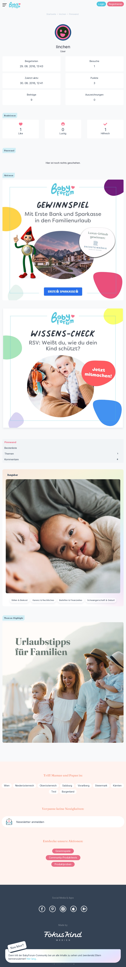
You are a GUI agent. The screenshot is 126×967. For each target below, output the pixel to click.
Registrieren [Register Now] (115, 4)
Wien (7, 785)
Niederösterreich (24, 785)
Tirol (53, 791)
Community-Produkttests (63, 857)
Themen (62, 454)
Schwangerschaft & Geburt (101, 600)
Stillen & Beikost (19, 600)
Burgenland (68, 791)
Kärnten (117, 785)
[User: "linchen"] (63, 38)
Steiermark (101, 785)
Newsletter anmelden (30, 822)
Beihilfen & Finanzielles (70, 600)
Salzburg (67, 785)
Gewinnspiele (63, 851)
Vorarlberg (83, 785)
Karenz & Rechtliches (43, 600)
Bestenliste (10, 448)
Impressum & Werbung (63, 963)
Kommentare (62, 460)
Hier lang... (32, 959)
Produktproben (63, 864)
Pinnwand (10, 442)
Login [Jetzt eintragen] (101, 4)
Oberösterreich (48, 785)
